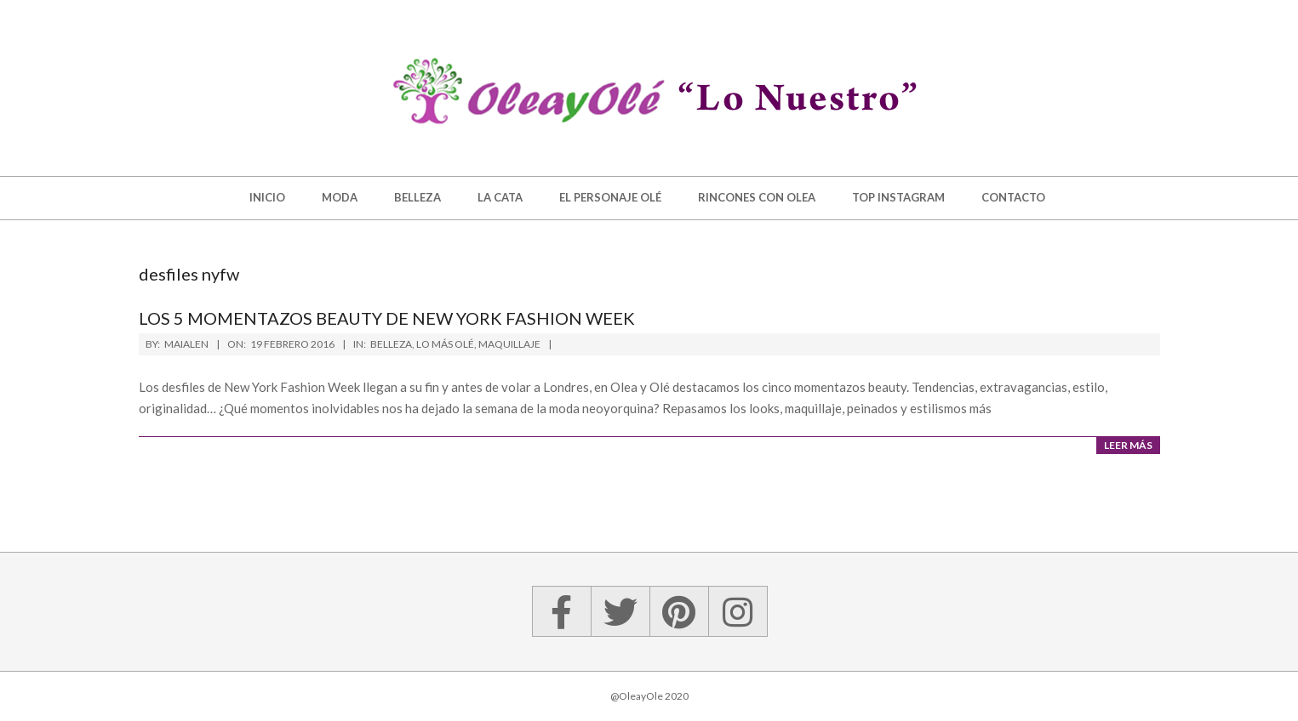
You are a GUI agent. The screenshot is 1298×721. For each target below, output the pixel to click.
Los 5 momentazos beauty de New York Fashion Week (387, 318)
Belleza (391, 344)
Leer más (1128, 445)
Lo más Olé (445, 344)
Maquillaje (509, 344)
